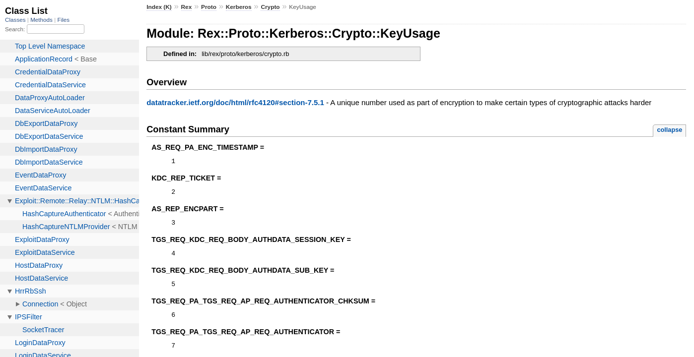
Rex (186, 6)
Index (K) (159, 6)
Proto (208, 6)
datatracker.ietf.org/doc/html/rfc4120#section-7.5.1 (235, 102)
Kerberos (239, 6)
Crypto (270, 6)
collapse (669, 129)
